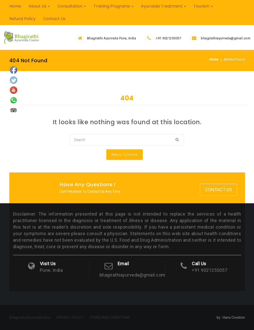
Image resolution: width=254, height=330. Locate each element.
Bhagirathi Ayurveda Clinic (30, 317)
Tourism (203, 6)
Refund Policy (22, 19)
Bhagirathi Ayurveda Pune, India (111, 38)
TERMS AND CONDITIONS (110, 317)
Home (15, 6)
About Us (39, 6)
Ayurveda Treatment (163, 6)
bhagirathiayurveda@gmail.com (225, 38)
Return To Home (124, 155)
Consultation (71, 6)
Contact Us (54, 19)
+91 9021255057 (168, 38)
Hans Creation (234, 317)
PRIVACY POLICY (70, 317)
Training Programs (113, 6)
